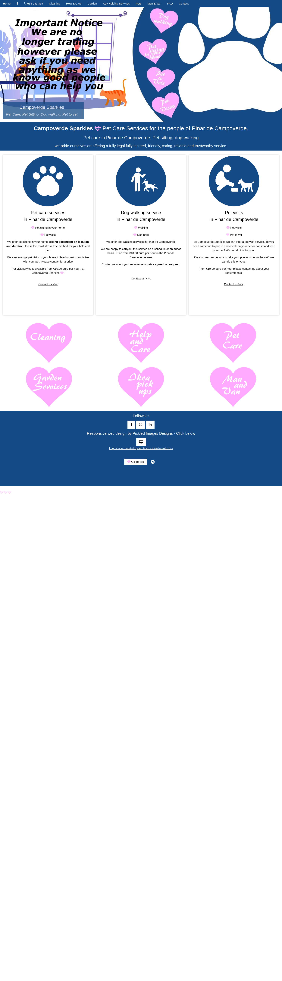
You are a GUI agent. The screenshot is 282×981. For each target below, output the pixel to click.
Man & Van (154, 3)
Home (7, 3)
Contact (184, 3)
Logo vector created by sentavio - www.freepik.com (141, 448)
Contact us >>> (48, 284)
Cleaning (54, 3)
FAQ (170, 3)
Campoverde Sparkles (43, 110)
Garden (92, 3)
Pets (138, 3)
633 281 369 (33, 3)
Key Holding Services (116, 3)
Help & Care (74, 3)
